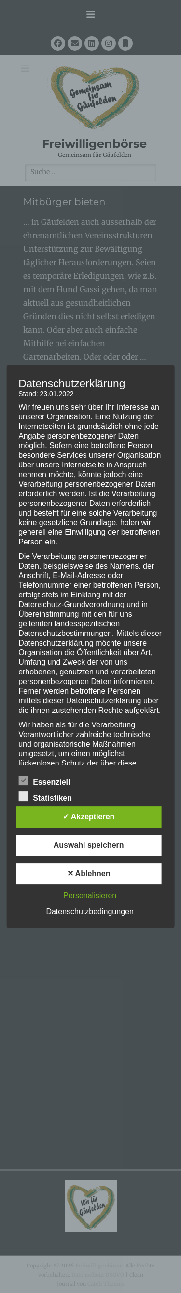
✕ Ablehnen (89, 873)
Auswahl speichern (89, 845)
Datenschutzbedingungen (89, 911)
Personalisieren (89, 896)
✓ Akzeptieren (89, 817)
